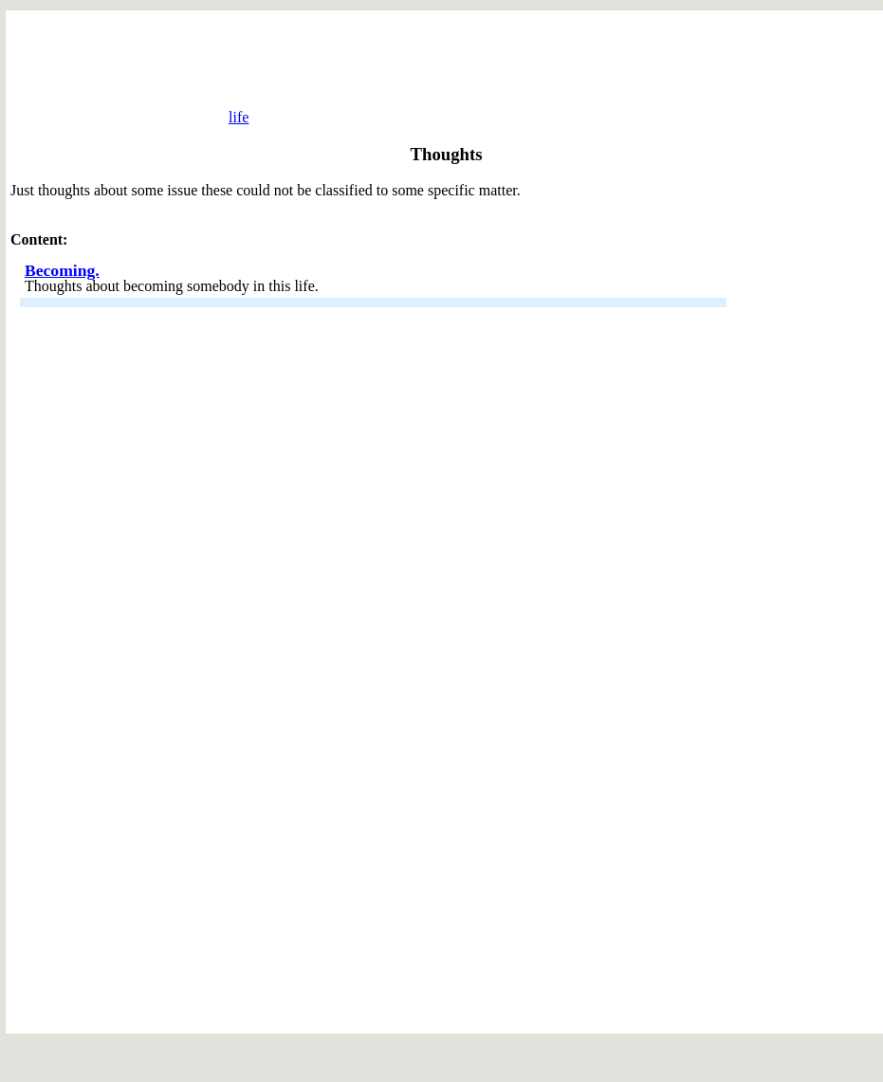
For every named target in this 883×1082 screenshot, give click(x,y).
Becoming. (62, 295)
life (224, 117)
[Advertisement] (446, 62)
